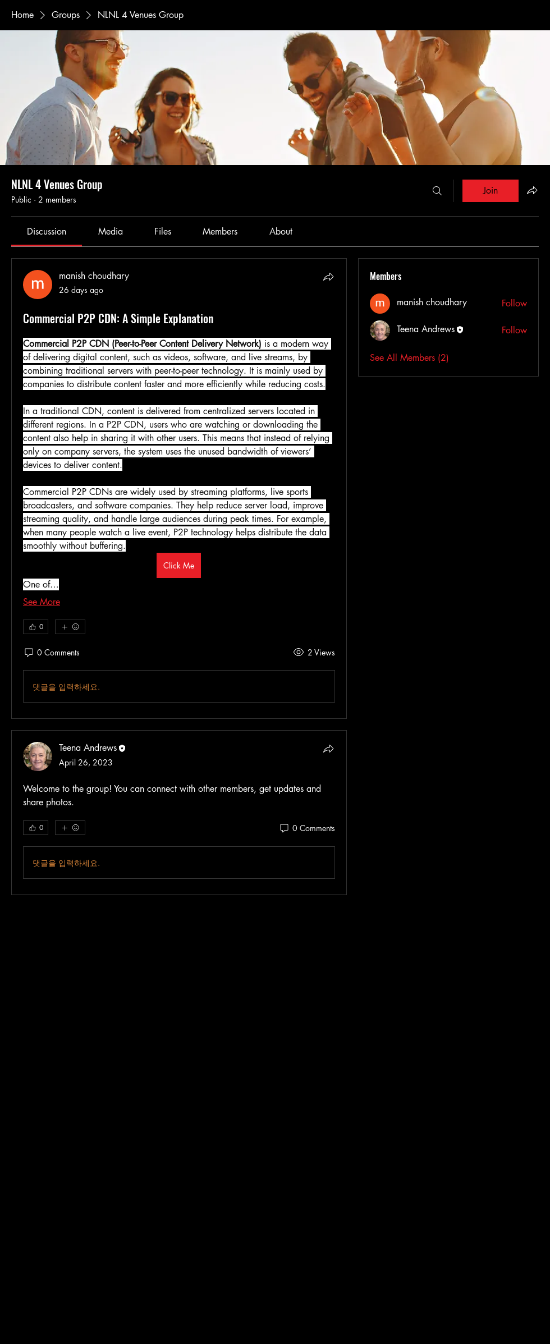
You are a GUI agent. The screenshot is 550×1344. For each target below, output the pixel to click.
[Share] (328, 276)
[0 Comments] (51, 652)
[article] (179, 488)
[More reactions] (70, 627)
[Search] (437, 191)
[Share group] (532, 190)
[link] (46, 231)
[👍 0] (35, 627)
